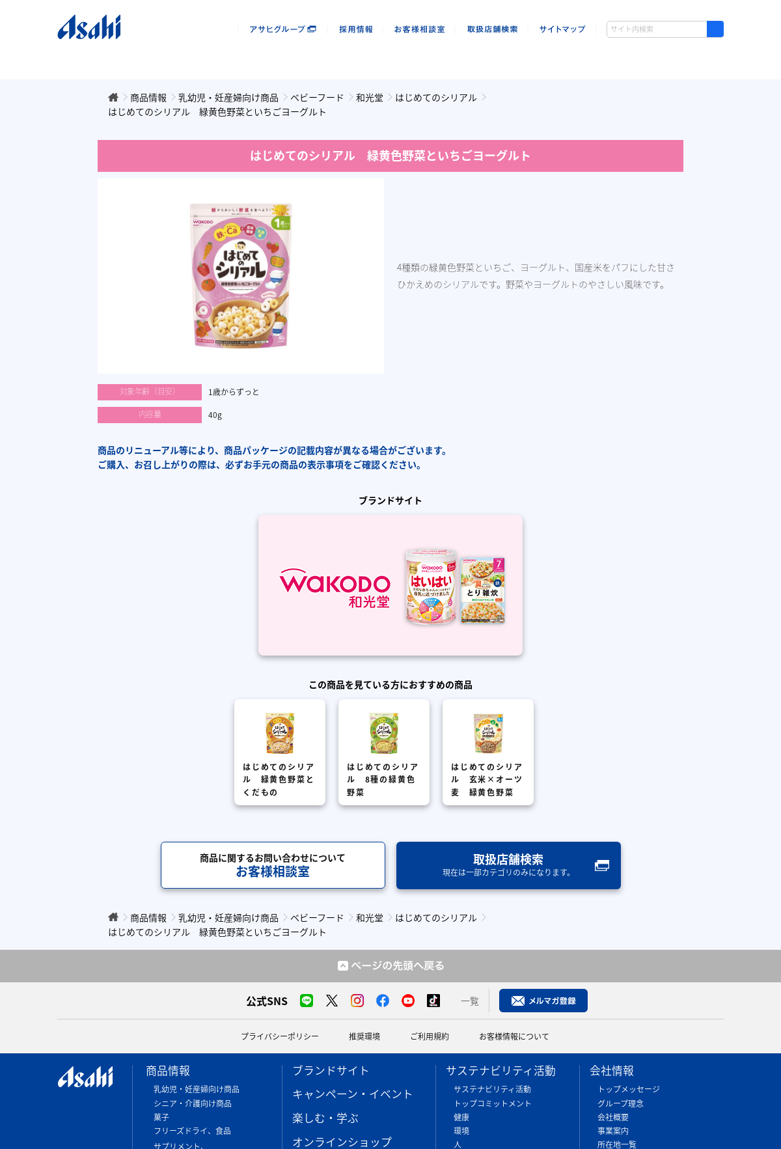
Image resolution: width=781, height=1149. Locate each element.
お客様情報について (514, 1036)
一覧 (470, 1000)
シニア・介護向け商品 (193, 1103)
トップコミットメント (493, 1103)
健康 (461, 1117)
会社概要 (613, 1117)
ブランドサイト (331, 1070)
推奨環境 (364, 1036)
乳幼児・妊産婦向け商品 (197, 1089)
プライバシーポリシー (280, 1036)
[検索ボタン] (715, 29)
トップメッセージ (628, 1089)
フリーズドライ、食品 (192, 1131)
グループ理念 (620, 1103)
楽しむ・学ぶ (325, 1118)
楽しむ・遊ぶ (293, 57)
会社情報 (602, 57)
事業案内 (613, 1131)
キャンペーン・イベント (190, 57)
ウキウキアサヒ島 (681, 57)
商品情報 (94, 57)
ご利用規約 (429, 1036)
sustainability (506, 57)
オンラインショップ (391, 57)
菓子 (161, 1117)
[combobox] (665, 29)
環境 (461, 1131)
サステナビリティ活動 (501, 1070)
